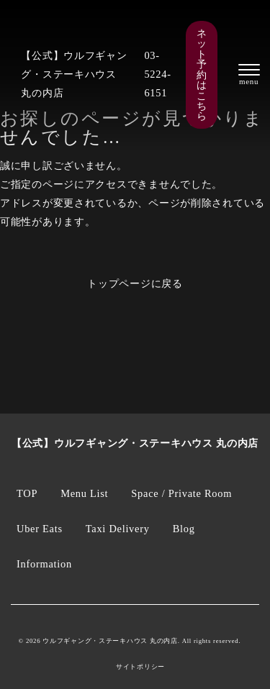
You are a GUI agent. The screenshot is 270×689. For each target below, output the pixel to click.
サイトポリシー (140, 667)
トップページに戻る (135, 283)
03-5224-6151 (157, 74)
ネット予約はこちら (202, 74)
